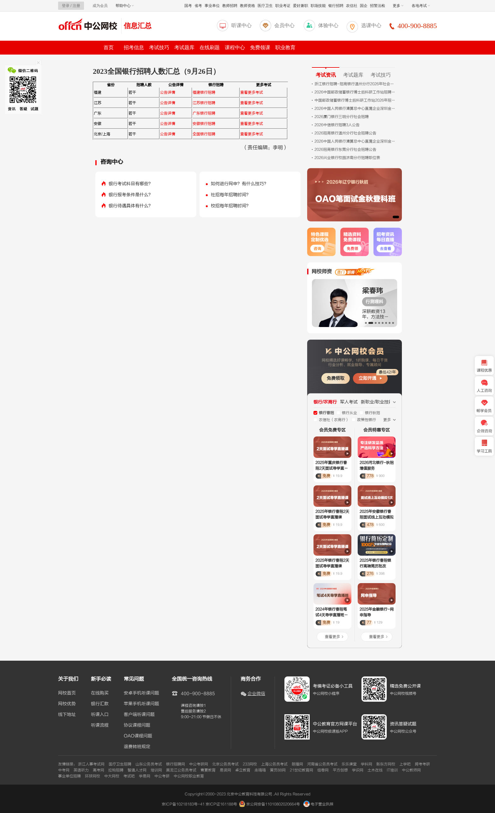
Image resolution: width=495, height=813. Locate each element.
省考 (198, 5)
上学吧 (405, 764)
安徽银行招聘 (204, 123)
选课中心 (371, 25)
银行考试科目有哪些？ (131, 183)
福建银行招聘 (204, 92)
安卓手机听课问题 (141, 693)
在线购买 (100, 693)
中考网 (63, 770)
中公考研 (162, 776)
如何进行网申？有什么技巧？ (239, 183)
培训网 (156, 770)
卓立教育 (242, 770)
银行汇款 (100, 704)
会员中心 (284, 25)
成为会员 (100, 5)
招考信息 (134, 47)
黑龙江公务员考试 (181, 770)
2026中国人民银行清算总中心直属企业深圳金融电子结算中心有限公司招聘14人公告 (355, 141)
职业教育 (285, 47)
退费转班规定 (137, 747)
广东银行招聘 (204, 113)
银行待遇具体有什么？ (131, 205)
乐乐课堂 (349, 764)
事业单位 (212, 5)
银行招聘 (335, 5)
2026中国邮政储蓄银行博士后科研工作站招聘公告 (355, 92)
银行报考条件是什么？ (131, 194)
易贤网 (225, 770)
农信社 (351, 5)
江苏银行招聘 (204, 103)
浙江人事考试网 (91, 764)
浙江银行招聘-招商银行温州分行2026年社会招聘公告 (355, 84)
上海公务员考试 (274, 764)
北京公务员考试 (225, 764)
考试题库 (184, 47)
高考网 (98, 770)
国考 (188, 5)
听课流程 (100, 725)
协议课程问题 (137, 725)
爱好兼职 (300, 5)
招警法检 (377, 5)
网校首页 (67, 693)
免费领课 (260, 47)
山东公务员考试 (148, 764)
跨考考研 (422, 764)
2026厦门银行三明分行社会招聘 (341, 116)
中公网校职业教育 (189, 776)
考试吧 (129, 776)
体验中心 (328, 25)
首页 (109, 47)
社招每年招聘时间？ (231, 194)
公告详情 (167, 92)
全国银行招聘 (204, 134)
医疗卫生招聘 (120, 764)
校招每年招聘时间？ (231, 205)
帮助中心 (125, 5)
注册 (76, 5)
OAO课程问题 (138, 736)
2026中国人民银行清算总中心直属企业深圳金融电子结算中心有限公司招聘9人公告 (355, 108)
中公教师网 (411, 770)
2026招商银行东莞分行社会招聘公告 (345, 149)
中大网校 (111, 776)
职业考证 (282, 5)
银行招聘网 (175, 764)
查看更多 (332, 637)
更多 (398, 5)
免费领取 (335, 378)
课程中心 (235, 47)
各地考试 (421, 5)
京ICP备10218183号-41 (183, 804)
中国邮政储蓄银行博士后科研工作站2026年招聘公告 (355, 100)
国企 (363, 5)
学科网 (366, 764)
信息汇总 (138, 26)
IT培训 (392, 770)
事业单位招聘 (69, 776)
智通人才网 (137, 770)
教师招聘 (229, 5)
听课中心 (241, 25)
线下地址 (67, 714)
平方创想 (340, 770)
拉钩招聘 (115, 770)
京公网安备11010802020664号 (273, 804)
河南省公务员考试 (322, 764)
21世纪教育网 (301, 770)
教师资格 (247, 5)
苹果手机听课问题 (141, 704)
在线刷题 (210, 47)
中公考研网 (198, 764)
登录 (65, 5)
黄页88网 (278, 770)
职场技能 (318, 5)
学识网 (357, 770)
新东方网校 (385, 764)
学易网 (144, 776)
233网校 (250, 764)
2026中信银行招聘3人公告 (337, 125)
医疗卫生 (265, 5)
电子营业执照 (318, 804)
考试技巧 (159, 47)
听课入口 (100, 714)
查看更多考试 (251, 92)
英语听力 (81, 770)
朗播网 (297, 764)
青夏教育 (208, 770)
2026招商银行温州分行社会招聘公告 (345, 133)
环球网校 (92, 776)
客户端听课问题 (139, 714)
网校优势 (67, 704)
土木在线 (375, 770)
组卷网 (323, 770)
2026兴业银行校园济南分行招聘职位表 (347, 157)
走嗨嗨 (260, 770)
